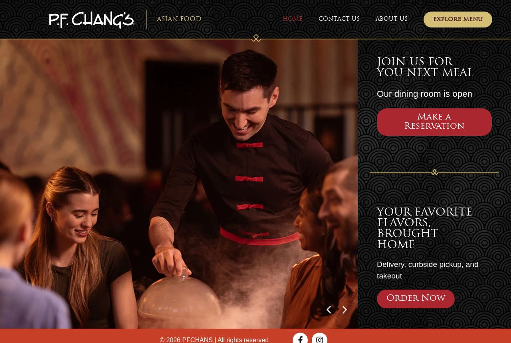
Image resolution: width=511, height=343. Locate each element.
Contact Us (339, 19)
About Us (392, 19)
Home (293, 19)
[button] (329, 310)
